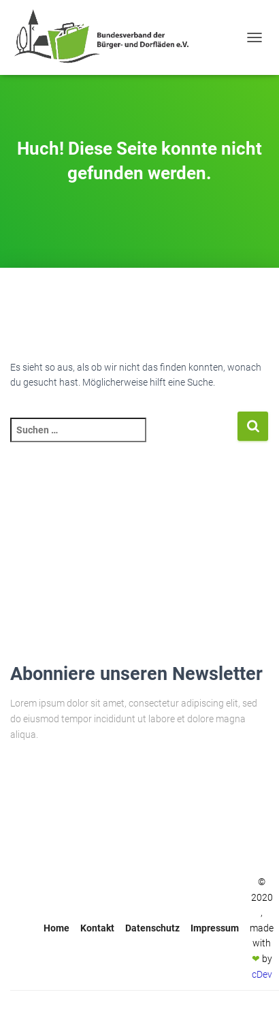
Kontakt (97, 928)
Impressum (215, 928)
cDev (262, 974)
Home (56, 928)
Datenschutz (152, 928)
